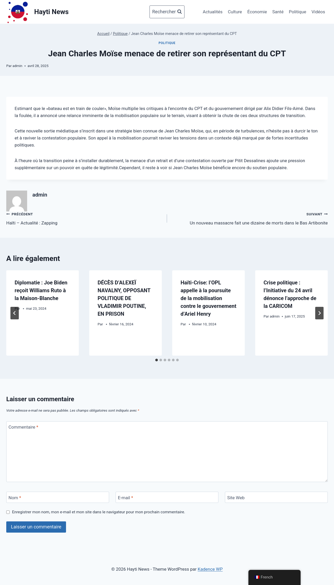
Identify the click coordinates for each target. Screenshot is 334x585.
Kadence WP (210, 569)
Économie (257, 11)
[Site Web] (276, 497)
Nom (15, 497)
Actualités (213, 11)
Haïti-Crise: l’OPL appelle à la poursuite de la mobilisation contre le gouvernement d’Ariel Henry (208, 298)
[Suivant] (319, 313)
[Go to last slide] (14, 313)
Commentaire (23, 427)
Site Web (235, 497)
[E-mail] (167, 497)
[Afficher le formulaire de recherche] (167, 11)
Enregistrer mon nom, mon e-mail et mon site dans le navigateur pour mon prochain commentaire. (98, 512)
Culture (235, 11)
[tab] (156, 360)
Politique (297, 11)
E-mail (125, 497)
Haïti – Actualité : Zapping (84, 218)
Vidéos (318, 11)
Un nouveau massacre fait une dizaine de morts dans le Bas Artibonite (249, 218)
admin (17, 66)
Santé (277, 11)
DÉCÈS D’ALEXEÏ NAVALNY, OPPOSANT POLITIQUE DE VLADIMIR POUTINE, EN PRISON (124, 298)
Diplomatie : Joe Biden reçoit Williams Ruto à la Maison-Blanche (41, 290)
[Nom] (57, 497)
